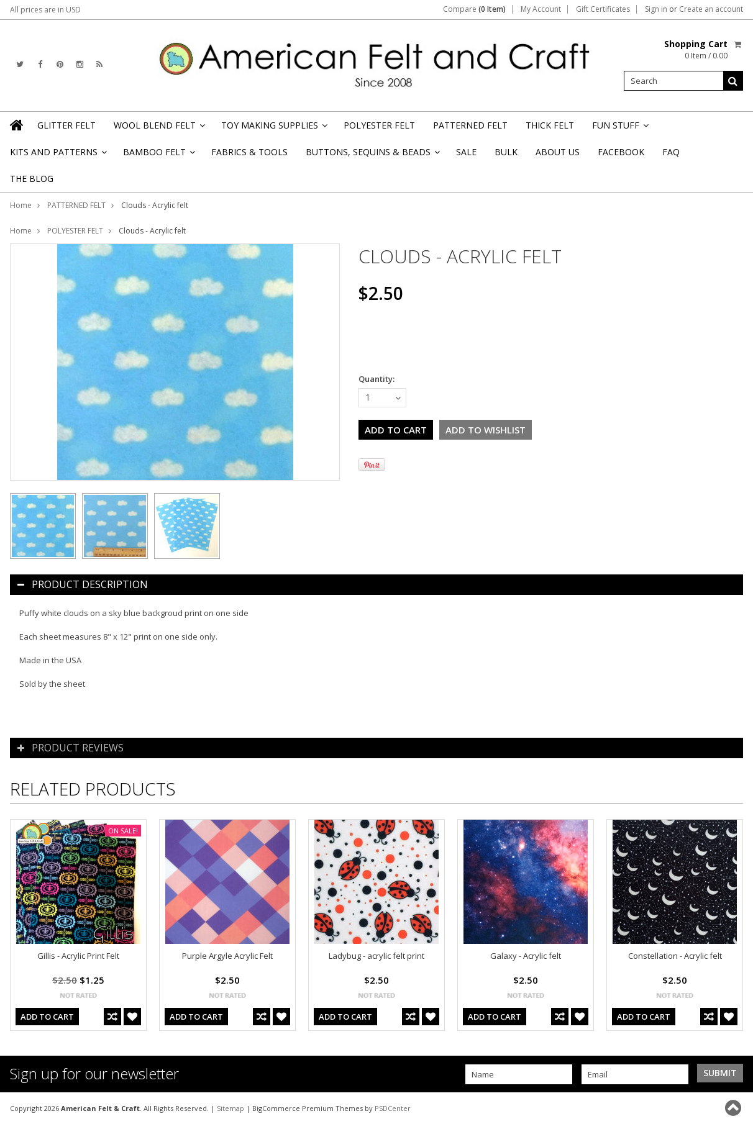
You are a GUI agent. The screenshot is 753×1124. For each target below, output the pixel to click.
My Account (541, 9)
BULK (506, 152)
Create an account (711, 9)
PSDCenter (393, 1108)
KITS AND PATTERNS (57, 155)
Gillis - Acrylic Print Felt (78, 955)
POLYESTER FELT (379, 125)
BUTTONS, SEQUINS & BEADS (372, 155)
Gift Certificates (603, 9)
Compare (474, 9)
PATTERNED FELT (470, 125)
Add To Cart (47, 1016)
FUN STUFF (619, 128)
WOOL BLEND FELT (158, 128)
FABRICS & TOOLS (249, 152)
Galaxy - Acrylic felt (525, 955)
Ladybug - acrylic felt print (376, 955)
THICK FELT (550, 125)
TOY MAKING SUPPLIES (273, 128)
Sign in (656, 9)
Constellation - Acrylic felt (675, 955)
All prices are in (45, 9)
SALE (466, 152)
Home (21, 205)
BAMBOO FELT (158, 155)
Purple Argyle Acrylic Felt (227, 955)
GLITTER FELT (66, 125)
